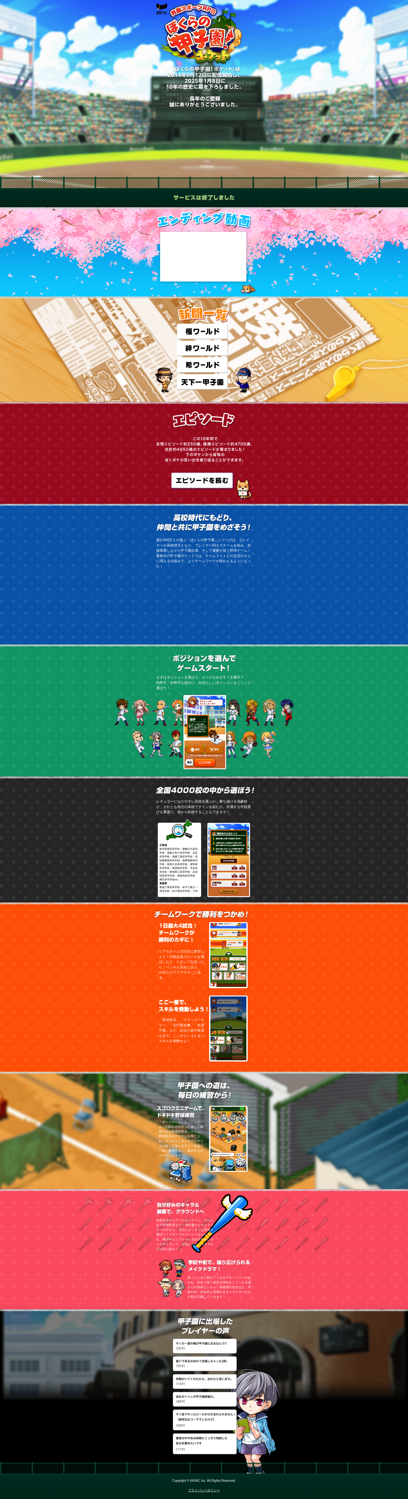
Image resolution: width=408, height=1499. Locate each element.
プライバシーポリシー (204, 1490)
